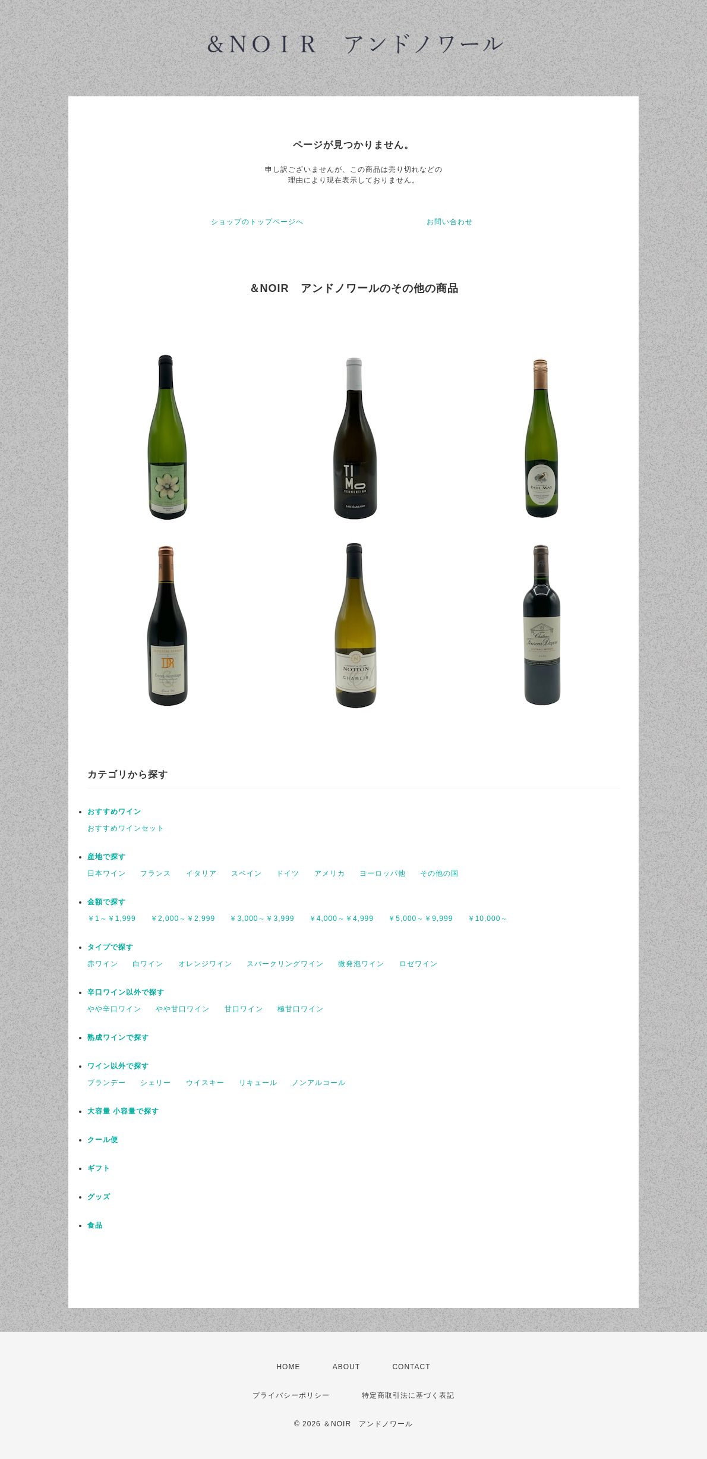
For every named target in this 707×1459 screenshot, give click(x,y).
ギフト (99, 1168)
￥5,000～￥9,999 (420, 918)
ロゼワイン (418, 964)
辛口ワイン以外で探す (126, 992)
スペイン (246, 873)
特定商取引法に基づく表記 (408, 1395)
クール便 (102, 1140)
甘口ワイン (244, 1009)
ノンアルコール (319, 1082)
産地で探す (106, 857)
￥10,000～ (488, 918)
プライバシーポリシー (291, 1395)
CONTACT (411, 1367)
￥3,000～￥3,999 (261, 918)
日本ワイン (106, 873)
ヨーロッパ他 (382, 873)
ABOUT (346, 1367)
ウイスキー (205, 1082)
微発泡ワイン (361, 964)
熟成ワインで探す (118, 1037)
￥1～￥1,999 (111, 918)
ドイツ (287, 873)
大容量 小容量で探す (123, 1111)
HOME (288, 1367)
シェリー (155, 1082)
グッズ (99, 1197)
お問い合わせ (450, 222)
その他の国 (439, 873)
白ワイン (147, 964)
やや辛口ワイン (114, 1009)
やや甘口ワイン (183, 1009)
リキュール (258, 1082)
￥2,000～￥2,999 (182, 918)
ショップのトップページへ (257, 222)
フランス (155, 873)
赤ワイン (102, 964)
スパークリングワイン (285, 964)
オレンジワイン (205, 964)
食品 (95, 1225)
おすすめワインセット (126, 828)
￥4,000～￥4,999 (341, 918)
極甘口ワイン (300, 1009)
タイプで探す (110, 947)
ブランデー (106, 1082)
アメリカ (329, 873)
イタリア (201, 873)
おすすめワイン (114, 811)
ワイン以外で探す (118, 1066)
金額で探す (106, 902)
